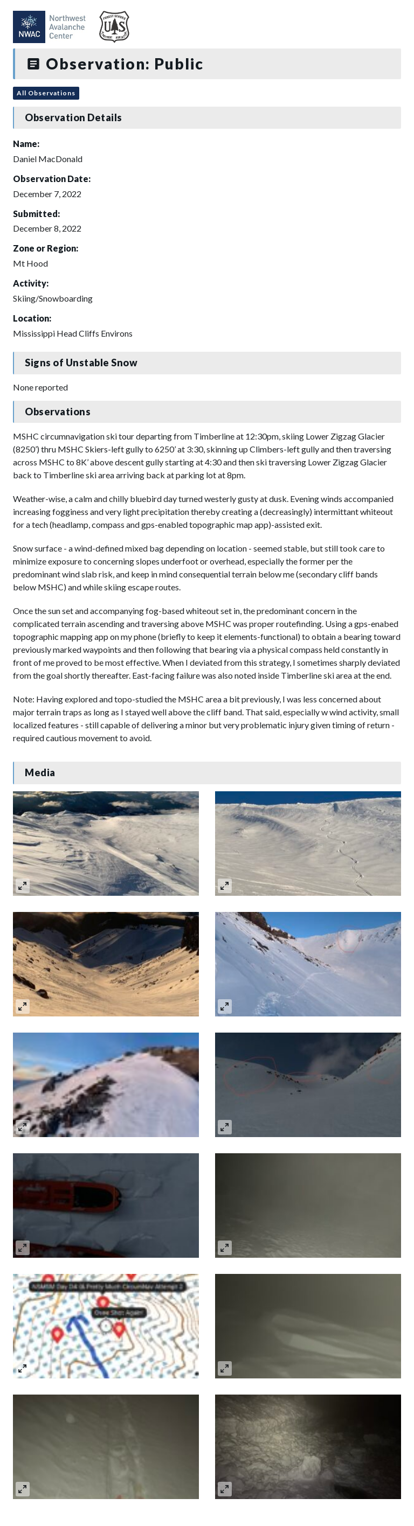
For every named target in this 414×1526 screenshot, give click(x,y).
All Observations (46, 93)
